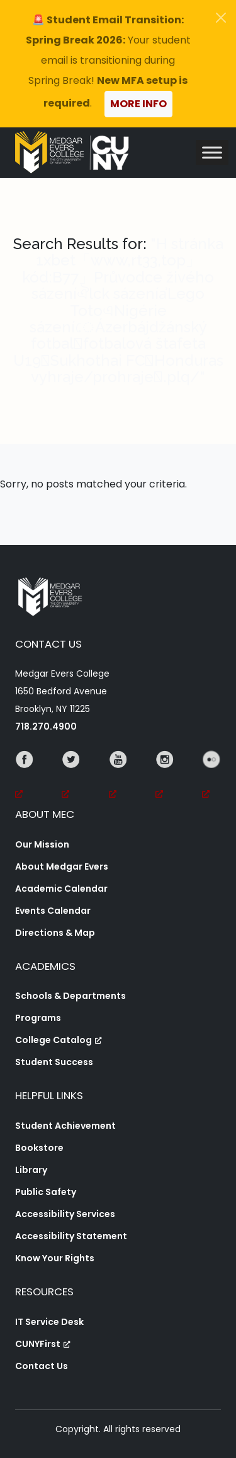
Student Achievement (65, 1125)
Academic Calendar (61, 888)
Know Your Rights (54, 1258)
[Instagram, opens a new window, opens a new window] (164, 777)
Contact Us (41, 1366)
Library (31, 1169)
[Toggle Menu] (212, 152)
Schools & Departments (70, 995)
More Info (138, 103)
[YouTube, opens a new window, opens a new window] (118, 777)
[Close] (221, 17)
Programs (38, 1018)
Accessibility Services (65, 1214)
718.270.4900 (46, 726)
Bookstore (39, 1147)
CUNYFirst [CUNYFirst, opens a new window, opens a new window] (42, 1344)
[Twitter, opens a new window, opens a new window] (71, 777)
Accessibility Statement (71, 1236)
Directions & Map (55, 932)
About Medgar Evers (61, 866)
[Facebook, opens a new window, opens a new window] (24, 777)
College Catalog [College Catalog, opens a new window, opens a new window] (58, 1040)
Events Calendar (53, 910)
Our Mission (42, 844)
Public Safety (45, 1192)
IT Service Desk (49, 1321)
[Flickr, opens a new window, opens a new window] (211, 777)
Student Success (54, 1062)
